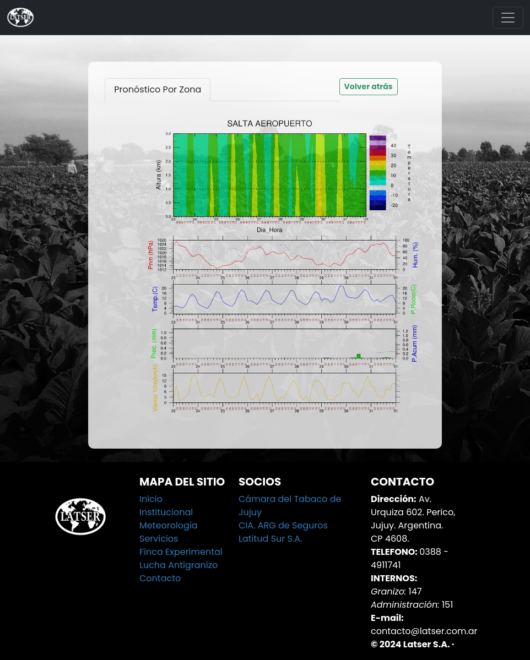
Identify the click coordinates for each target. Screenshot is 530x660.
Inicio (151, 499)
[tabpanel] (265, 266)
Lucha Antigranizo (178, 565)
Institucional (166, 512)
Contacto (160, 578)
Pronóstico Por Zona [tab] (157, 89)
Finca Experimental (181, 552)
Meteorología (168, 525)
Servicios (158, 538)
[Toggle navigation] (508, 18)
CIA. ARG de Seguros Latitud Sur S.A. (283, 532)
